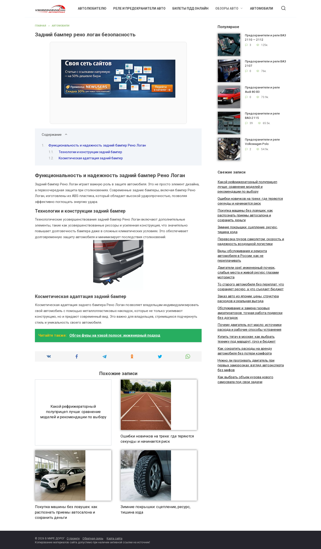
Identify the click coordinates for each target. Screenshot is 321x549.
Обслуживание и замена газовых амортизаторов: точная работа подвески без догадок (250, 313)
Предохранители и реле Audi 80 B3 (262, 90)
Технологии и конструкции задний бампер (90, 152)
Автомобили (261, 8)
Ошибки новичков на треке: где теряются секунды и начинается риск (157, 439)
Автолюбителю (92, 8)
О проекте (73, 538)
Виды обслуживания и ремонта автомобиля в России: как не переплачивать (242, 256)
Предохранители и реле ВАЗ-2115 (262, 116)
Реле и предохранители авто (139, 8)
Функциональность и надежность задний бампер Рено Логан (97, 145)
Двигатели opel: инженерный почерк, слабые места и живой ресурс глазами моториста (248, 272)
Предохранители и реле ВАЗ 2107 (265, 64)
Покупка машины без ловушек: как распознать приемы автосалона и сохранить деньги (66, 512)
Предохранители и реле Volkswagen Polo (262, 142)
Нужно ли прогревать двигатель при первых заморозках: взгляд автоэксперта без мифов (251, 365)
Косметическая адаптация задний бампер (91, 158)
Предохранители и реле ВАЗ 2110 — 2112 (265, 38)
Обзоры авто (226, 8)
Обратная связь (92, 538)
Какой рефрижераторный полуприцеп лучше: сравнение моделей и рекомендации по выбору (73, 411)
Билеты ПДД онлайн (190, 8)
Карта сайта (114, 538)
